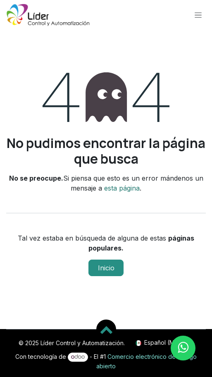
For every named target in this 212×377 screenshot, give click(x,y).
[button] (106, 329)
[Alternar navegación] (198, 15)
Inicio (106, 268)
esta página (122, 188)
